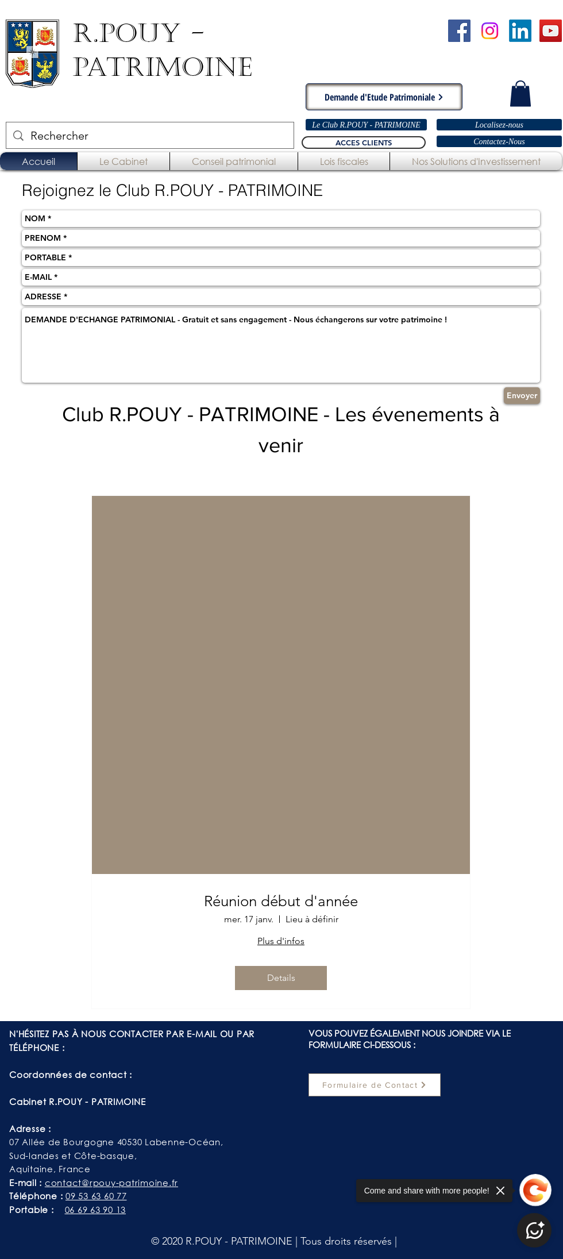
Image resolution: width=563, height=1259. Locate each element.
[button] (520, 93)
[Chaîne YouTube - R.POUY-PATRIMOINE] (550, 31)
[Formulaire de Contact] (375, 1084)
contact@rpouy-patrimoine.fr (111, 1182)
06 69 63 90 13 (95, 1209)
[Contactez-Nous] (499, 141)
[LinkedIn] (520, 31)
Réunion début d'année (281, 901)
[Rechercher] (149, 135)
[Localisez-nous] (499, 124)
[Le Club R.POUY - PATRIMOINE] (366, 124)
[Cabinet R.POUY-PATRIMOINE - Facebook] (459, 31)
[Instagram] (490, 31)
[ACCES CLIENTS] (364, 142)
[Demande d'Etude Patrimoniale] (384, 96)
